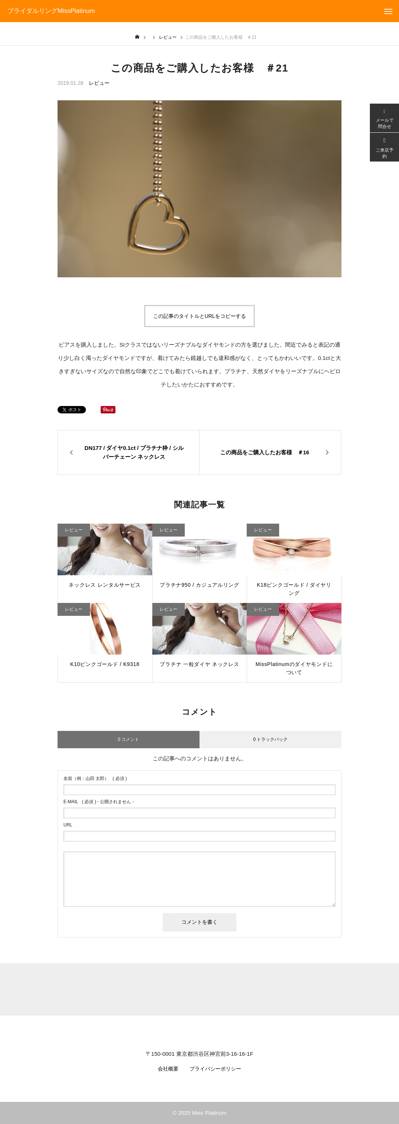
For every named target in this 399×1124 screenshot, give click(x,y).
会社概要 (168, 1068)
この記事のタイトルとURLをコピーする (199, 316)
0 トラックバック (270, 739)
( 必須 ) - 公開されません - (98, 801)
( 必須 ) (95, 778)
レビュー (99, 83)
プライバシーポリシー (215, 1068)
